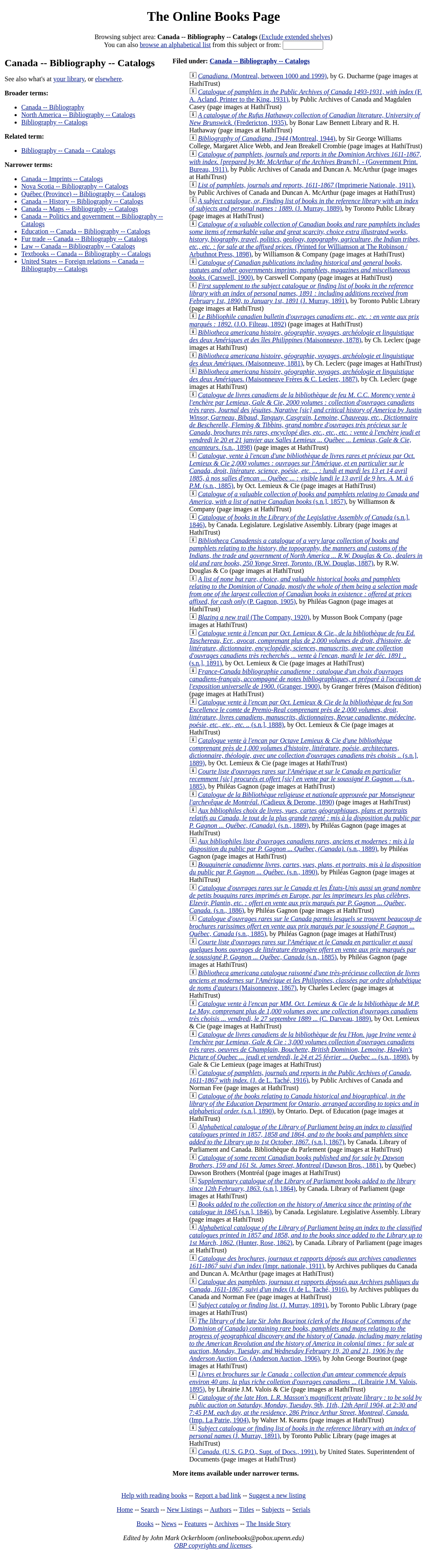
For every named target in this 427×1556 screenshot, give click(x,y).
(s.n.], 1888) (302, 713)
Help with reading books (154, 1495)
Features (195, 1523)
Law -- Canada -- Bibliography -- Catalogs (78, 246)
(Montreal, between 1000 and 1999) (262, 76)
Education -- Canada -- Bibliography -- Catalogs (85, 231)
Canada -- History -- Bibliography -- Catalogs (82, 201)
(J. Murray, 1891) (301, 293)
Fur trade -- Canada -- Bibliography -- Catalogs (84, 238)
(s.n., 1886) (305, 899)
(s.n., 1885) (302, 470)
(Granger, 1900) (305, 679)
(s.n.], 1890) (304, 1104)
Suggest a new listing (277, 1495)
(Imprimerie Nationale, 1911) (306, 185)
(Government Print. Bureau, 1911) (305, 162)
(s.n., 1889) (304, 818)
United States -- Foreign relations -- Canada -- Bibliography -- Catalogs (82, 265)
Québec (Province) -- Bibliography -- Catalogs (83, 193)
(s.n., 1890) (305, 868)
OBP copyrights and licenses (212, 1545)
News (168, 1523)
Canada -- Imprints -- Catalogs (62, 178)
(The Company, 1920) (253, 617)
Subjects (273, 1509)
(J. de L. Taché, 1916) (300, 1076)
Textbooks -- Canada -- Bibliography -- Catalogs (86, 253)
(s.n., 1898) (305, 421)
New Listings (185, 1509)
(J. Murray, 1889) (303, 204)
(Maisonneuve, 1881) (301, 359)
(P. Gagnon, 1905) (303, 590)
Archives (226, 1523)
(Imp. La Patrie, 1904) (305, 1409)
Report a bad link (218, 1495)
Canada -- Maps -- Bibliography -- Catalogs (79, 208)
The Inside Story (268, 1523)
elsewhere (108, 78)
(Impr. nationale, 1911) (302, 1262)
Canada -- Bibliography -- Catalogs (260, 61)
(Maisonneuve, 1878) (301, 336)
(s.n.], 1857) (304, 497)
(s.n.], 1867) (300, 1134)
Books (144, 1523)
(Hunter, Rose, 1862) (305, 1235)
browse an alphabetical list (175, 44)
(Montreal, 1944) (266, 138)
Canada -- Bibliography (52, 107)
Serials (301, 1509)
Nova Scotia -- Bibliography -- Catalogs (74, 186)
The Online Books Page (213, 16)
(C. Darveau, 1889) (304, 1011)
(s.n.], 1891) (302, 648)
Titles (246, 1509)
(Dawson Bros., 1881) (296, 1161)
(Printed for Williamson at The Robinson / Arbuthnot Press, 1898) (304, 239)
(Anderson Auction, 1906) (305, 1339)
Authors (220, 1509)
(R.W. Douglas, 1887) (305, 552)
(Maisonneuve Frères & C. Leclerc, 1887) (301, 375)
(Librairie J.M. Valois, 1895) (303, 1382)
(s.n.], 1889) (303, 752)
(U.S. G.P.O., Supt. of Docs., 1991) (257, 1451)
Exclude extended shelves (295, 36)
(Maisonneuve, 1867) (305, 980)
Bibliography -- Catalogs (54, 122)
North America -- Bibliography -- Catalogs (78, 114)
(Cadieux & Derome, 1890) (302, 798)
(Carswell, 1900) (299, 270)
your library (69, 78)
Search (150, 1509)
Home (125, 1509)
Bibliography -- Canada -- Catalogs (68, 150)
